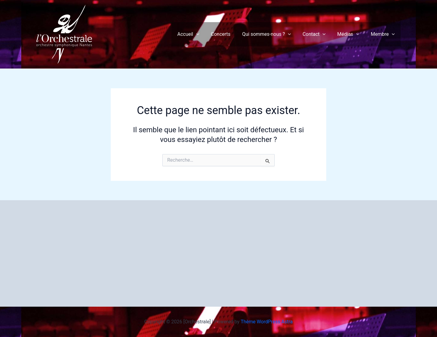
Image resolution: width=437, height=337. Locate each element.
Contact (319, 34)
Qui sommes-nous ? (273, 34)
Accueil (199, 34)
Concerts (230, 34)
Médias (351, 34)
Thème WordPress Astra (266, 322)
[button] (207, 34)
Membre (384, 34)
